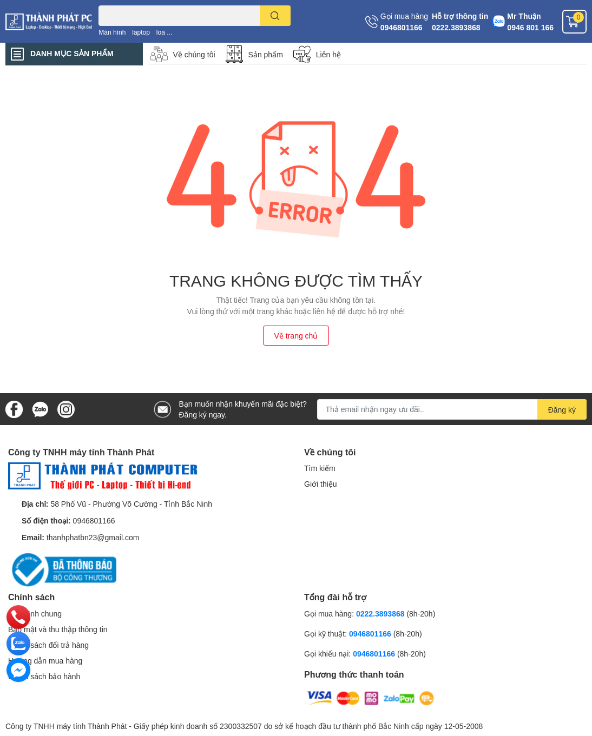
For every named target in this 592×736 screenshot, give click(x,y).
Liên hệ (328, 54)
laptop (141, 32)
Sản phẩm (265, 54)
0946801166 (401, 27)
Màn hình (112, 32)
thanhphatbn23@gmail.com (93, 537)
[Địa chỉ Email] (452, 409)
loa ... (164, 32)
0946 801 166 (530, 27)
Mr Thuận (524, 16)
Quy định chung (35, 613)
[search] (275, 15)
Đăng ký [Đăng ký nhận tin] (562, 409)
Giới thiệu (320, 483)
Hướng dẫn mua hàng (45, 660)
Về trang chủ (296, 335)
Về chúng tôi (194, 54)
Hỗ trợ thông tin (460, 16)
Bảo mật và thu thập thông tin (58, 629)
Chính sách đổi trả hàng (48, 644)
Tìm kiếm (320, 468)
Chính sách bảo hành (44, 676)
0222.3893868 (456, 27)
